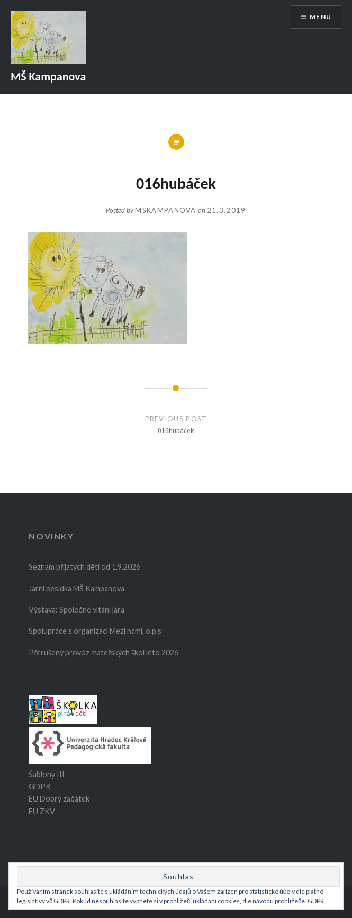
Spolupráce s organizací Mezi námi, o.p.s (95, 630)
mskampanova (165, 210)
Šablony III (47, 774)
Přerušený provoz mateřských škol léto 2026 (103, 652)
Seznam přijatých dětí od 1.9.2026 (84, 566)
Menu (320, 17)
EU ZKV (42, 811)
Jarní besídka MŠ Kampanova (76, 588)
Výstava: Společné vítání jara (76, 609)
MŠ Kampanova (48, 76)
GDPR (39, 786)
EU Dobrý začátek (59, 798)
